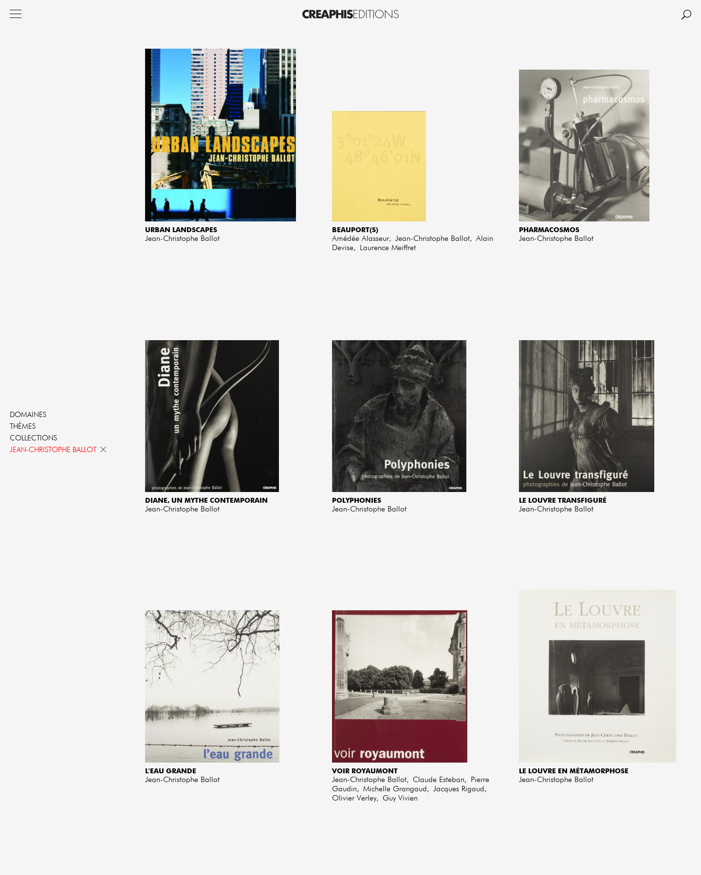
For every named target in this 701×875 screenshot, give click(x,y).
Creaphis (350, 14)
